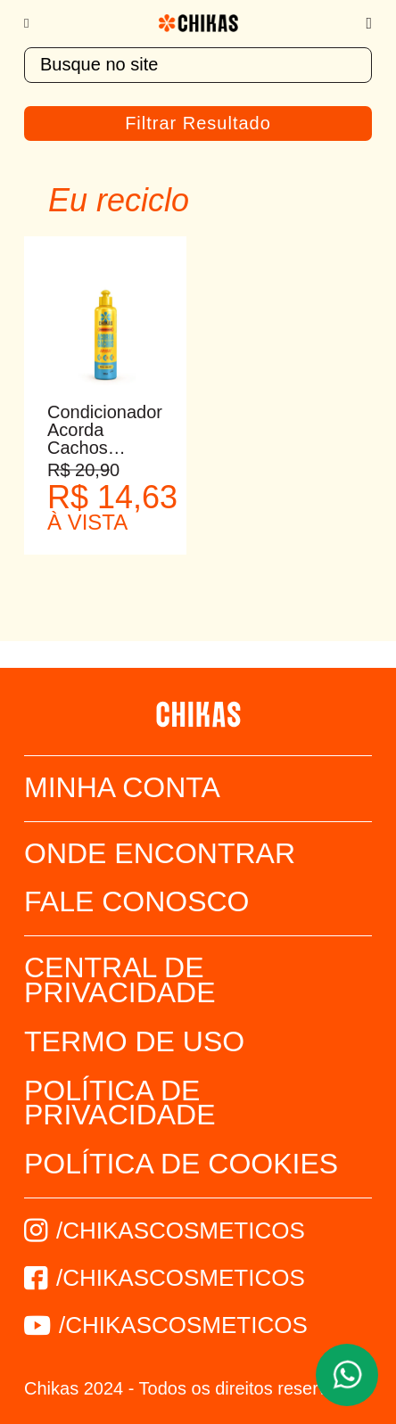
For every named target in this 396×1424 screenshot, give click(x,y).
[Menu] (35, 23)
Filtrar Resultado (198, 123)
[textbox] (198, 65)
